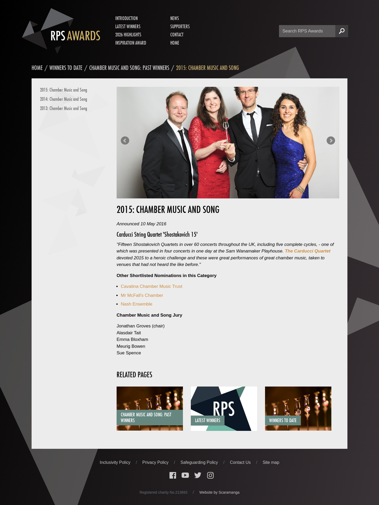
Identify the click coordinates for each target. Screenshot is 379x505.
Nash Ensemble (136, 304)
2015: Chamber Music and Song (63, 90)
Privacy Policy (156, 462)
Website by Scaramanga (220, 492)
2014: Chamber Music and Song (63, 99)
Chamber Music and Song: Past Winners (129, 67)
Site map (271, 462)
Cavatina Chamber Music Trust (151, 286)
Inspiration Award (130, 43)
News (174, 18)
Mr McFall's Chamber (142, 295)
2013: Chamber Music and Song (63, 108)
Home (174, 43)
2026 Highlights (128, 34)
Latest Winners (128, 26)
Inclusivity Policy (116, 462)
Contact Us (241, 462)
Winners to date (65, 67)
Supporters (180, 26)
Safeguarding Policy (200, 462)
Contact (176, 34)
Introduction (126, 18)
